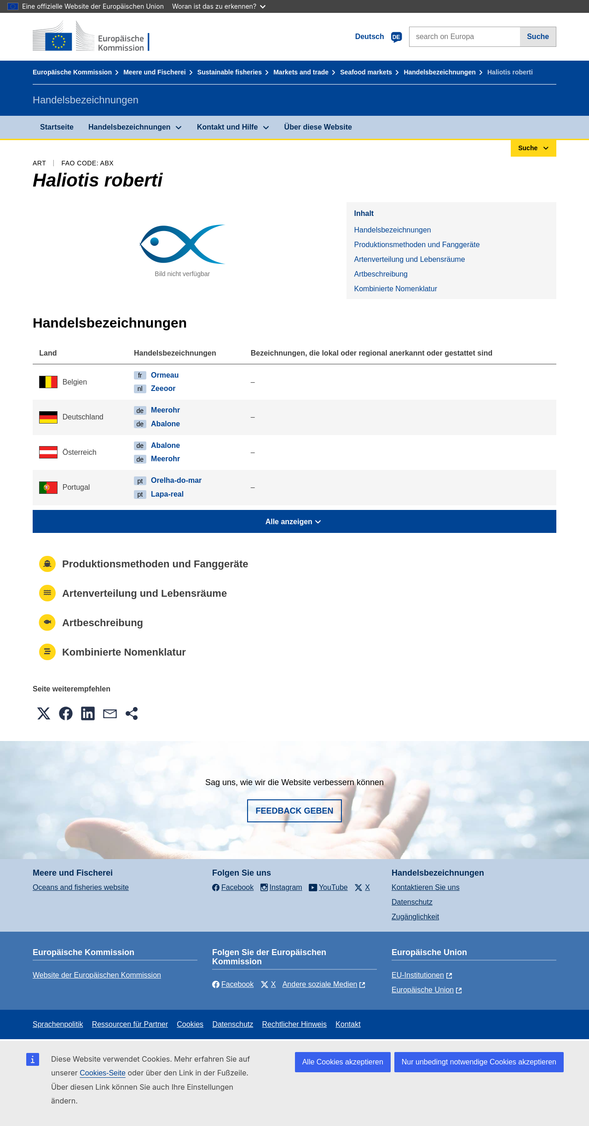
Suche (538, 36)
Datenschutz (412, 902)
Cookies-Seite (103, 1073)
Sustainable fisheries (229, 72)
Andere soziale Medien (320, 984)
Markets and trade (301, 72)
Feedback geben (294, 810)
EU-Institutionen (418, 975)
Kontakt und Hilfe (227, 127)
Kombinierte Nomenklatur (395, 289)
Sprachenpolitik (58, 1024)
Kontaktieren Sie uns (426, 887)
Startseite (57, 127)
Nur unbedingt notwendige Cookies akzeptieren (479, 1062)
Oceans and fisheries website (81, 887)
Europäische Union (423, 990)
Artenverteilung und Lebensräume (409, 259)
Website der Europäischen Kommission (97, 975)
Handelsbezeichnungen (439, 72)
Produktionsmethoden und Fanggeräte (416, 245)
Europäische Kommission (72, 72)
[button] (44, 713)
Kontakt (347, 1024)
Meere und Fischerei (154, 72)
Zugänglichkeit (415, 917)
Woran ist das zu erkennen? (219, 6)
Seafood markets (366, 72)
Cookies (190, 1024)
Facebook (233, 984)
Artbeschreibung (381, 274)
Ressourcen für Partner (130, 1024)
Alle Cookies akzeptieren (342, 1062)
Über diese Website (318, 127)
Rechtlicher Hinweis (294, 1024)
